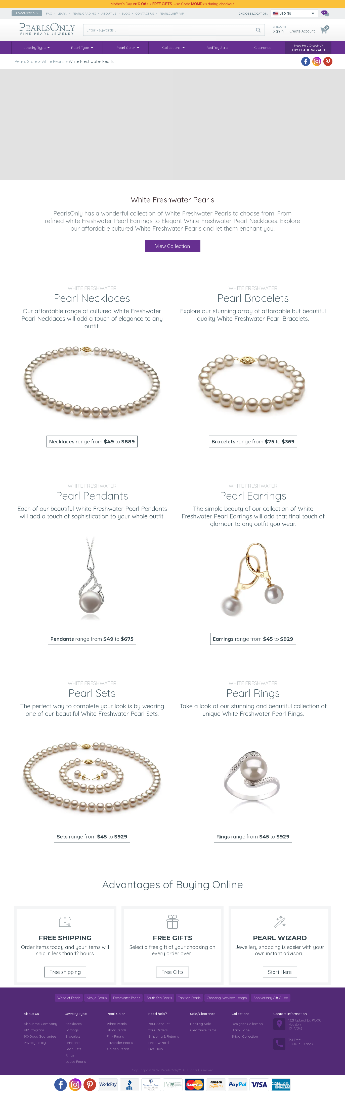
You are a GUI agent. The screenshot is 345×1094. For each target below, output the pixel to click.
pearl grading (84, 13)
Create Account (302, 31)
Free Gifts (172, 972)
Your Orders (157, 1030)
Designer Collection (247, 1024)
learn (62, 13)
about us (108, 13)
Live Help (155, 1049)
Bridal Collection (245, 1036)
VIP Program (34, 1030)
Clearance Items (203, 1030)
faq (49, 13)
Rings (69, 1055)
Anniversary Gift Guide (270, 998)
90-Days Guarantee (40, 1036)
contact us (144, 13)
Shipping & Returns (163, 1036)
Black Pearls (116, 1030)
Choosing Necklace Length (227, 998)
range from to (92, 441)
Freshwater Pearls (126, 998)
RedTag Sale (200, 1024)
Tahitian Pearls (189, 998)
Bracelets (72, 1036)
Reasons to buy (27, 13)
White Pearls (116, 1024)
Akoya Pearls (97, 998)
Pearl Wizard (158, 1043)
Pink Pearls (115, 1036)
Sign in (278, 31)
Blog (126, 13)
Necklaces (73, 1024)
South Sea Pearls (159, 998)
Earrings (71, 1030)
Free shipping (65, 972)
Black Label (241, 1030)
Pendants (72, 1043)
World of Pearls (68, 998)
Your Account (158, 1024)
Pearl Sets (73, 1049)
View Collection (172, 246)
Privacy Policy (35, 1043)
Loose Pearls (75, 1062)
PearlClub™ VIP (171, 13)
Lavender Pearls (120, 1043)
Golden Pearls (118, 1049)
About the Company (40, 1024)
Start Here (280, 972)
